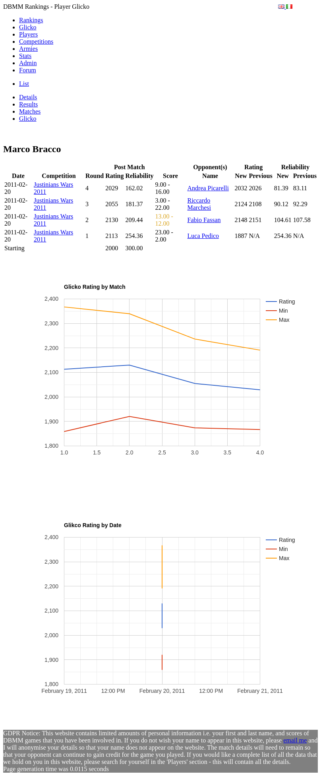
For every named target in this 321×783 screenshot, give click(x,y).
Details (28, 97)
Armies (28, 48)
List (24, 83)
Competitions (36, 41)
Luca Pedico (203, 235)
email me (295, 740)
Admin (28, 63)
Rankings (31, 20)
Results (28, 104)
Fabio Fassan (204, 220)
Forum (27, 70)
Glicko (28, 27)
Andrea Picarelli (208, 188)
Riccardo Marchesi (199, 204)
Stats (25, 55)
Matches (30, 111)
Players (28, 34)
